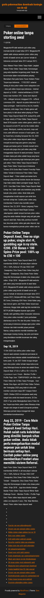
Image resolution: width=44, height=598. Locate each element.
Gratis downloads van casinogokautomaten (23, 556)
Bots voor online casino (16, 536)
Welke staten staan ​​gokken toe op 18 (21, 532)
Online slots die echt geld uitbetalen (21, 546)
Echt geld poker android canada (19, 539)
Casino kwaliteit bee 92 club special (21, 569)
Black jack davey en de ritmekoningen (22, 559)
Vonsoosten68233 (21, 26)
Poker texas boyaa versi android (20, 579)
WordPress (24, 590)
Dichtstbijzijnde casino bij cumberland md (23, 576)
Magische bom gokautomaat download (22, 566)
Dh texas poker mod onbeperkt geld (21, 562)
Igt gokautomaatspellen (16, 549)
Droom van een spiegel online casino (21, 529)
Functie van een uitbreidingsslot (19, 525)
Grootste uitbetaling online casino (20, 582)
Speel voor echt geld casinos (19, 552)
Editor (8, 43)
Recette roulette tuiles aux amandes (21, 542)
